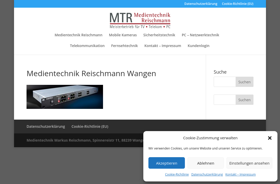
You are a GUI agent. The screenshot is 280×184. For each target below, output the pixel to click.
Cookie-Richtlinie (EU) (237, 4)
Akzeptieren (166, 163)
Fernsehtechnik (124, 46)
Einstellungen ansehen (249, 163)
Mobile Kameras (123, 35)
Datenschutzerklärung (207, 174)
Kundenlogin (198, 46)
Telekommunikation (87, 46)
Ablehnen (205, 163)
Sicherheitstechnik (159, 35)
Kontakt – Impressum (240, 174)
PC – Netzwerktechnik (200, 35)
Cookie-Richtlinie (177, 174)
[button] (269, 138)
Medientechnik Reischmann (78, 35)
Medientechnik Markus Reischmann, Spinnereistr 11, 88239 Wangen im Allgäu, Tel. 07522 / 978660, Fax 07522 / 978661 (130, 140)
